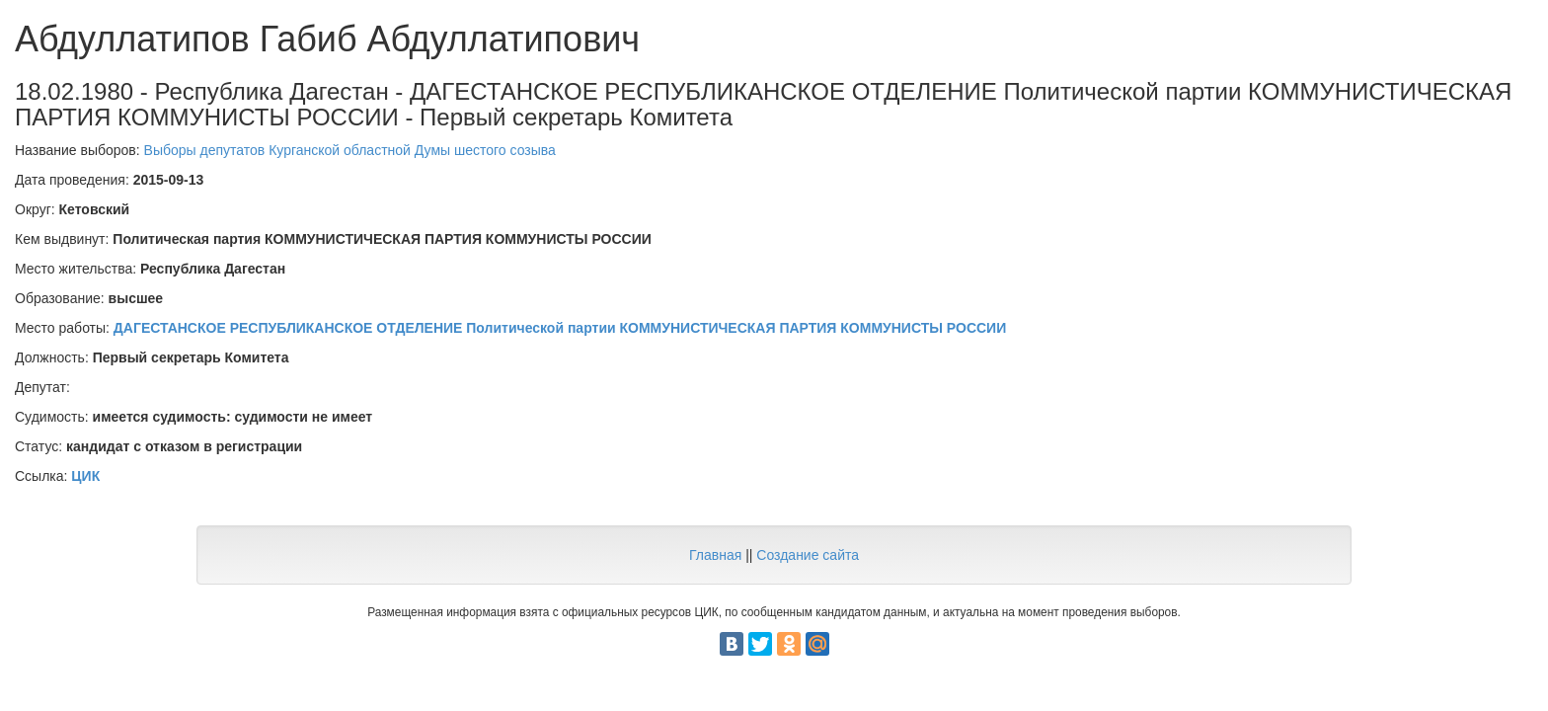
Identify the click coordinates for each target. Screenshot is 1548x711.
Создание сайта (807, 555)
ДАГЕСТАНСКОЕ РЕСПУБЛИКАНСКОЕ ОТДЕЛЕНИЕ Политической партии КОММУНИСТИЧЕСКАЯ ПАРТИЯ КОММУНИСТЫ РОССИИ (560, 328)
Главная (715, 555)
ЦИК (85, 476)
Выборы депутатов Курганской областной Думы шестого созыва (350, 150)
